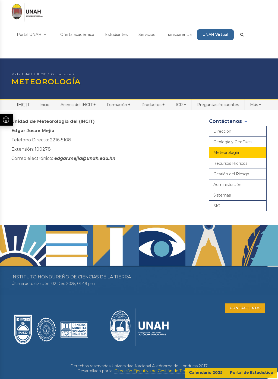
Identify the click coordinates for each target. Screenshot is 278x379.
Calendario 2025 (206, 372)
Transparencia (179, 34)
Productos (153, 104)
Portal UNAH (31, 34)
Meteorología (226, 152)
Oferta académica (77, 34)
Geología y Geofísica (232, 141)
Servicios (146, 34)
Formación (118, 104)
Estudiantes (116, 34)
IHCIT (41, 74)
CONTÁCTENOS (245, 308)
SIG (216, 205)
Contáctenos (61, 74)
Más (255, 104)
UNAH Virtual (215, 34)
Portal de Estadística (251, 372)
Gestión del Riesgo (231, 174)
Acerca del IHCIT (78, 104)
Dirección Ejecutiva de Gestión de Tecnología (157, 370)
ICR (181, 104)
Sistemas (222, 195)
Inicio (44, 104)
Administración (227, 184)
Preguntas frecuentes (218, 104)
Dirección (222, 131)
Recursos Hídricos (230, 163)
